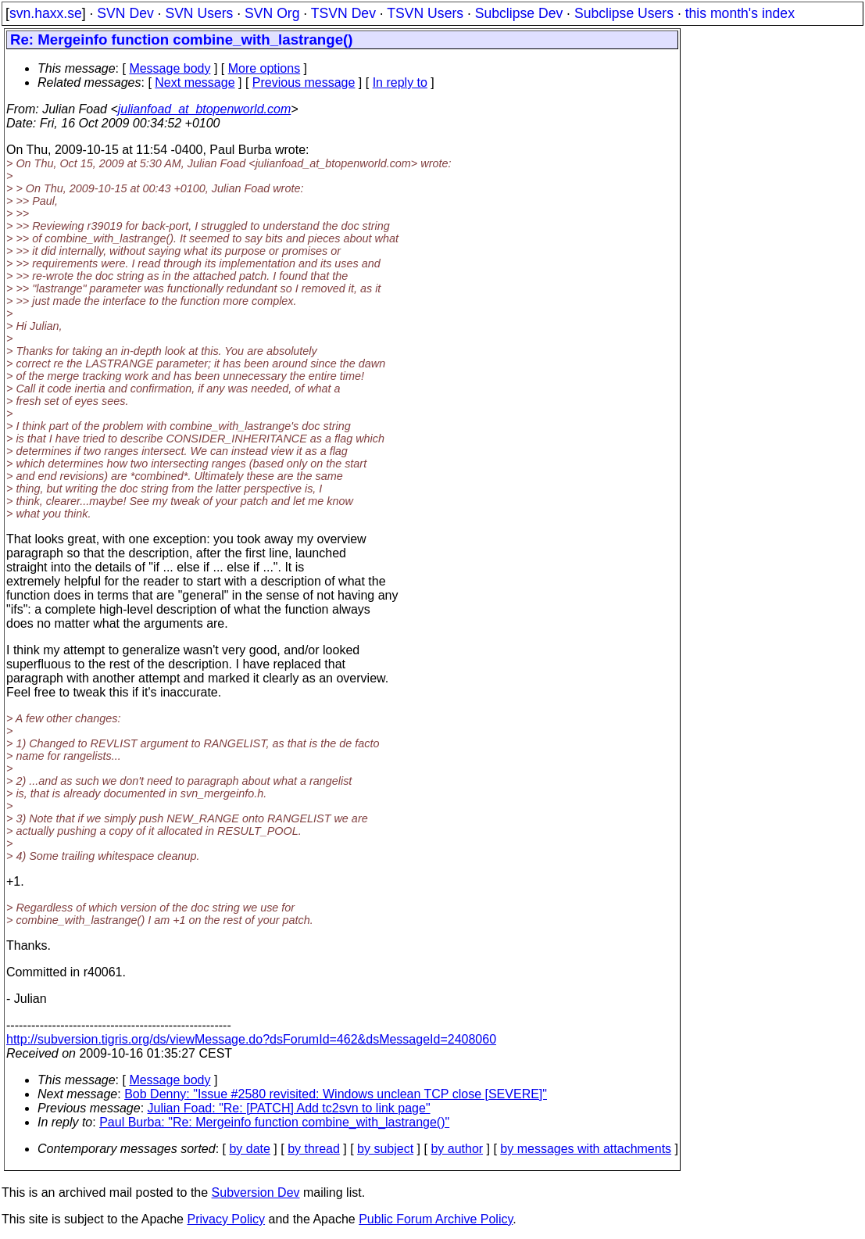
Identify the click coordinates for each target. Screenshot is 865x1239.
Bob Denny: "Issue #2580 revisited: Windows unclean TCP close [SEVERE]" (335, 1094)
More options (264, 68)
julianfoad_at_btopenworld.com (204, 109)
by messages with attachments (585, 1148)
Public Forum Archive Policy (436, 1219)
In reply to (400, 82)
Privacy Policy (226, 1219)
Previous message (304, 82)
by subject (385, 1148)
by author (457, 1148)
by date (249, 1148)
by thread (314, 1148)
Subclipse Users (624, 13)
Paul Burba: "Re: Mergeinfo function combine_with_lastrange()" (274, 1122)
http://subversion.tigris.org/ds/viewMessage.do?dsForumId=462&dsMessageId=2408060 (251, 1039)
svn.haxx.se (45, 13)
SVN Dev (125, 13)
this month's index (740, 13)
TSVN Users (425, 13)
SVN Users (199, 13)
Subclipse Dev (519, 13)
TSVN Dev (343, 13)
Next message (194, 82)
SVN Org (272, 13)
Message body (169, 68)
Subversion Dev (256, 1192)
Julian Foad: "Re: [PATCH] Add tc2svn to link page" (289, 1108)
